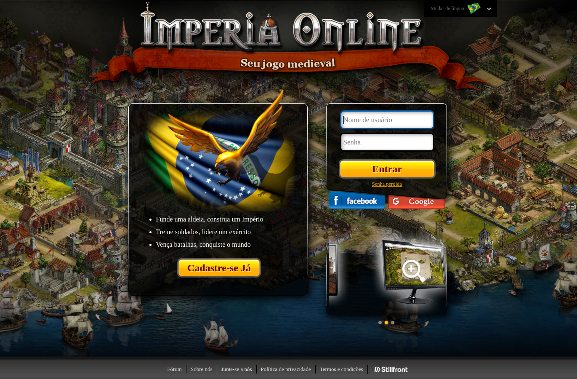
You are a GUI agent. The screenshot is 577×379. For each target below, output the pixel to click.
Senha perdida (387, 184)
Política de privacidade (286, 369)
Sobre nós (202, 369)
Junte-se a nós (236, 369)
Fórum (174, 369)
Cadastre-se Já (219, 267)
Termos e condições (341, 369)
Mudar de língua (456, 8)
